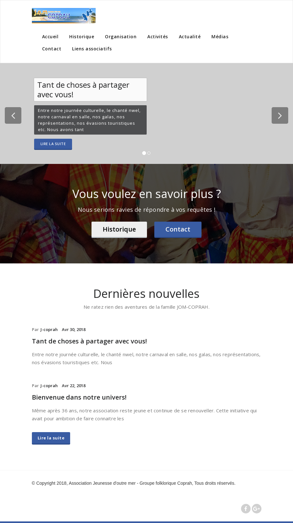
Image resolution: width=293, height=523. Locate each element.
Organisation (120, 36)
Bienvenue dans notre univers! (79, 397)
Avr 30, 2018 (73, 329)
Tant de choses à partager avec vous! (89, 341)
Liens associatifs (92, 49)
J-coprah (49, 329)
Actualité (190, 36)
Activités (157, 36)
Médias (219, 36)
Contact (52, 49)
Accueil (50, 36)
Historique (81, 36)
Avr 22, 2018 (73, 385)
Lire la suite (53, 143)
